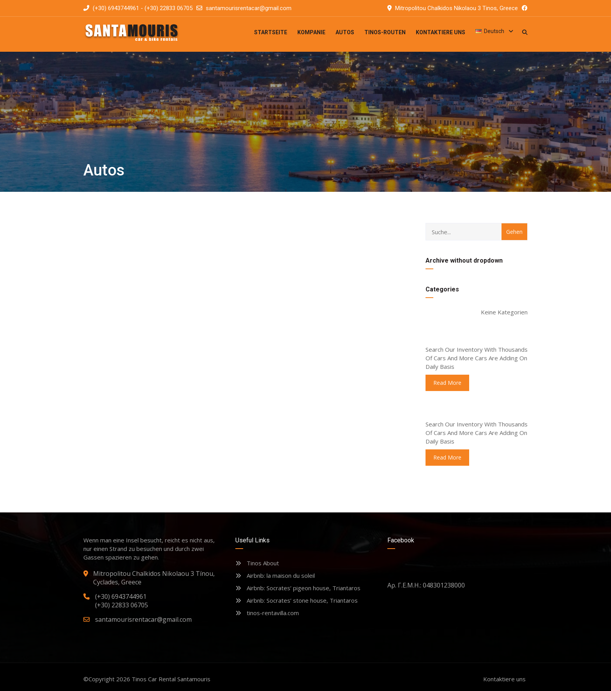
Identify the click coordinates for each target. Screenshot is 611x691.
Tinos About (257, 563)
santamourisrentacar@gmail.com (248, 8)
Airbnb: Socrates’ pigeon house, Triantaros (297, 588)
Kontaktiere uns (504, 679)
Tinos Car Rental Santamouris (171, 679)
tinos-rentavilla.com (267, 613)
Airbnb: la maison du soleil (275, 575)
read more (447, 382)
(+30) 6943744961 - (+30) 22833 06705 (137, 8)
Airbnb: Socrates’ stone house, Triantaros (296, 600)
